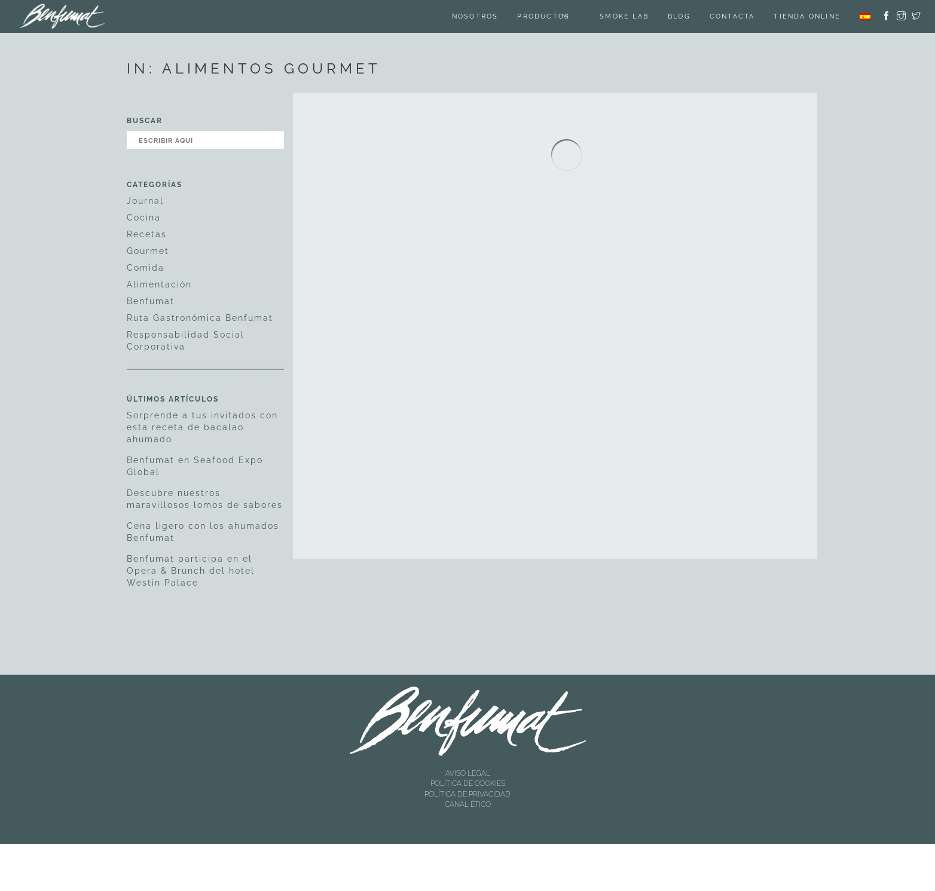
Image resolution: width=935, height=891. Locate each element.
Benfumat (151, 301)
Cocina (144, 217)
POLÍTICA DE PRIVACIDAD (467, 794)
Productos (543, 16)
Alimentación (159, 284)
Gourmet (148, 251)
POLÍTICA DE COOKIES (467, 783)
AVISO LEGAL (467, 773)
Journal (145, 201)
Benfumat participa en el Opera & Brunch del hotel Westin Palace (191, 570)
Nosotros (475, 16)
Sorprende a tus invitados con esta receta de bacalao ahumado (202, 427)
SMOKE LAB (624, 16)
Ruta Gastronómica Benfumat (200, 318)
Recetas (147, 234)
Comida (145, 267)
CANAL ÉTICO (468, 804)
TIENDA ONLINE (807, 16)
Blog (679, 16)
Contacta (732, 16)
